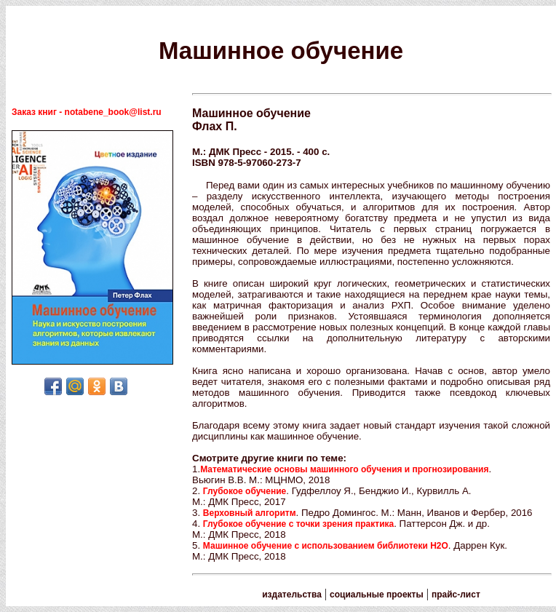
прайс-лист (456, 594)
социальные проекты (377, 594)
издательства (292, 594)
